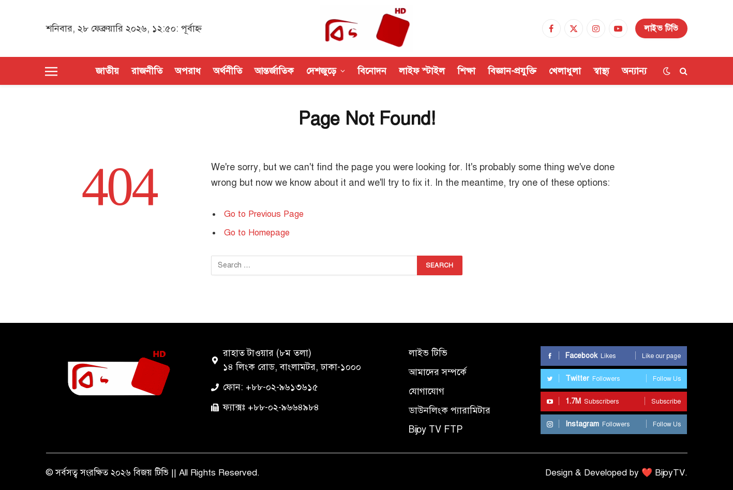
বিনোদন (371, 71)
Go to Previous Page (264, 214)
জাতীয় (107, 71)
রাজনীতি (146, 71)
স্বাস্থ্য (601, 71)
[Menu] (51, 71)
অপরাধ (188, 71)
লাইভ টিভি (661, 28)
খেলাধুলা (565, 71)
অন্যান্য (634, 71)
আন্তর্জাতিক (274, 71)
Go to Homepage (257, 232)
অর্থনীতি (227, 71)
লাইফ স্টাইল (422, 71)
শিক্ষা (466, 71)
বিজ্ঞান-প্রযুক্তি (512, 71)
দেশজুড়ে (321, 71)
